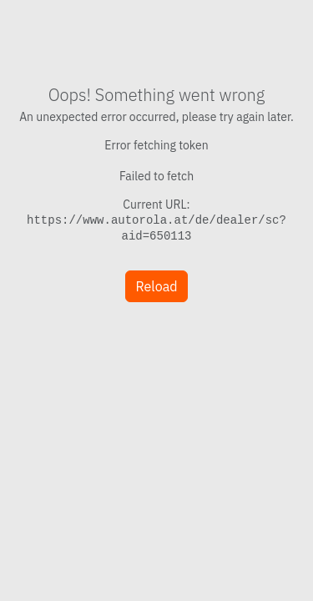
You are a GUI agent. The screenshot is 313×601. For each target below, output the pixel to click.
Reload (157, 286)
